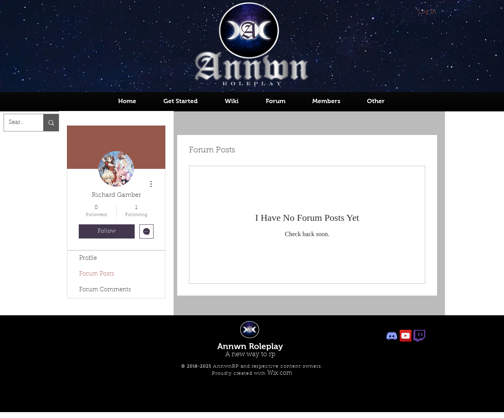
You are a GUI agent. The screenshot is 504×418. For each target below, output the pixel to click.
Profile (88, 258)
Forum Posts (96, 274)
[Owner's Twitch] (419, 336)
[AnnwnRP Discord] (392, 336)
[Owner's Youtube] (405, 336)
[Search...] (18, 122)
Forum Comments (105, 290)
